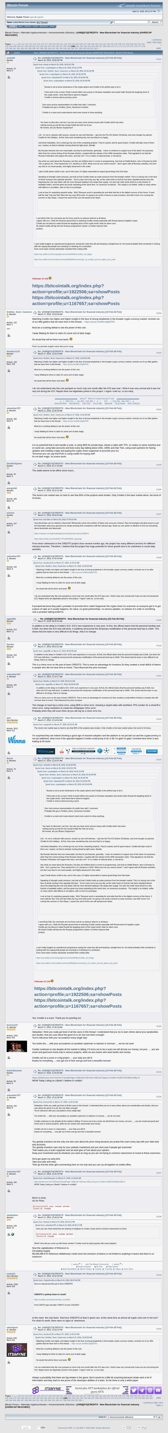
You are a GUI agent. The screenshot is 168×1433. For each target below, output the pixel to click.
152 (41, 46)
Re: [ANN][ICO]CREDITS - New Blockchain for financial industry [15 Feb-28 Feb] (80, 58)
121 (61, 44)
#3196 (158, 1097)
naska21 (11, 1273)
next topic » (159, 1403)
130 (96, 44)
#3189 (158, 620)
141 (139, 44)
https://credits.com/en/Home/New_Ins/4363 (52, 1300)
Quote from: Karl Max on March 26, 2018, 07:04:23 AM (54, 519)
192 (57, 48)
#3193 (158, 760)
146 (18, 46)
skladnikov (12, 1215)
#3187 (158, 514)
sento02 (11, 58)
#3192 (158, 719)
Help (21, 26)
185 (30, 48)
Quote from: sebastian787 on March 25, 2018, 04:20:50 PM (64, 77)
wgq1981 (11, 619)
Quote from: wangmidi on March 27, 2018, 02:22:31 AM (55, 724)
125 (77, 44)
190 (49, 48)
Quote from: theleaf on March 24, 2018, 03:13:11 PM (54, 1222)
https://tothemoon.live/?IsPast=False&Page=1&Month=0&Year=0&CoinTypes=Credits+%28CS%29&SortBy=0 (86, 1077)
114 (34, 44)
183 (22, 48)
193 (61, 48)
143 (7, 46)
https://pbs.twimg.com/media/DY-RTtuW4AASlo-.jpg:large (58, 539)
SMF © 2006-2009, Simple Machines (95, 1428)
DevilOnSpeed (14, 463)
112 (27, 44)
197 (76, 48)
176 (135, 46)
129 (92, 44)
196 (72, 48)
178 (143, 46)
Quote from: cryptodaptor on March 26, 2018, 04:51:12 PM (58, 68)
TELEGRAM (120, 404)
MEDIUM (108, 404)
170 (112, 46)
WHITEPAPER (60, 404)
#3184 (158, 409)
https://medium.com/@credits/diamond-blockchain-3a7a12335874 (61, 534)
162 (81, 46)
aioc (9, 718)
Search (28, 26)
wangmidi (12, 488)
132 (104, 44)
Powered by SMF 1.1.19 (68, 1428)
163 (85, 46)
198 (80, 48)
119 (54, 44)
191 (53, 48)
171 (116, 46)
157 (61, 46)
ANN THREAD (134, 404)
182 (18, 48)
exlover (10, 513)
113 (30, 44)
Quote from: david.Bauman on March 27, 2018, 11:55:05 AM (57, 1178)
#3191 (158, 676)
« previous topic (150, 1402)
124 (73, 44)
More (52, 26)
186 (34, 48)
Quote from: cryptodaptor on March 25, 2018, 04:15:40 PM (66, 81)
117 (46, 44)
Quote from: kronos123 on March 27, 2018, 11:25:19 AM (55, 1102)
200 (88, 48)
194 (64, 48)
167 (101, 46)
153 (45, 46)
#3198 (158, 1217)
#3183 (158, 353)
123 (69, 44)
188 (41, 48)
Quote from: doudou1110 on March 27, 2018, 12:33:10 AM (56, 563)
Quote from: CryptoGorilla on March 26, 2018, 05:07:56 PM (56, 1280)
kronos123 (12, 1025)
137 (123, 44)
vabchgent (12, 1327)
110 (19, 44)
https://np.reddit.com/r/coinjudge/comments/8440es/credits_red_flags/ (63, 254)
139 (131, 44)
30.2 (38, 22)
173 (124, 46)
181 (14, 48)
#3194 (158, 1026)
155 (53, 46)
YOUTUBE (97, 404)
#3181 (158, 59)
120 (58, 44)
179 (7, 48)
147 (22, 46)
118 (50, 44)
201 (92, 48)
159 (68, 46)
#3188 (158, 557)
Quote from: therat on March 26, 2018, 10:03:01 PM (53, 64)
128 (88, 44)
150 (34, 46)
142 (143, 44)
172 (120, 46)
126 (81, 44)
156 (57, 46)
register (40, 17)
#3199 (158, 1275)
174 (128, 46)
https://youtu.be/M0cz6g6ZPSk (100, 322)
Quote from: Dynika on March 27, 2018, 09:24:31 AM (54, 681)
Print (159, 48)
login (32, 17)
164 (89, 46)
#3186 (158, 489)
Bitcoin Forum (12, 32)
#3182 (158, 313)
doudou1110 (13, 351)
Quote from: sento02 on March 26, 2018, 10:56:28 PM (54, 765)
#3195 (158, 1072)
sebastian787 (14, 408)
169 (108, 46)
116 (42, 44)
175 (131, 46)
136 (119, 44)
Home (13, 26)
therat (10, 758)
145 (14, 46)
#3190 (158, 646)
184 (26, 48)
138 (127, 44)
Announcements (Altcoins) (61, 32)
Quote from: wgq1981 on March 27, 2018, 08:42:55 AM (55, 651)
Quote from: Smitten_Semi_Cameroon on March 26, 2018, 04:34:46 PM (65, 71)
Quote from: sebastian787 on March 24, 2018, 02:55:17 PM (58, 1225)
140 (135, 44)
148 (26, 46)
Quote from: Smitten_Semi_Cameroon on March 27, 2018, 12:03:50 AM (61, 358)
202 (96, 48)
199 (84, 48)
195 (68, 48)
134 (112, 44)
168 (104, 46)
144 (10, 46)
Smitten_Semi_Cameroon (20, 312)
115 (38, 44)
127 (85, 44)
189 (45, 48)
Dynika (10, 644)
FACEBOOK (74, 404)
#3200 (158, 1329)
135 (115, 44)
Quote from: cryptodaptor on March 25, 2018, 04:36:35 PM (62, 74)
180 (10, 48)
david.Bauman (14, 1070)
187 (37, 48)
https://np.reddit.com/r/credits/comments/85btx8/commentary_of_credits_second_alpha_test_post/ (74, 259)
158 (64, 46)
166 (97, 46)
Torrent (44, 22)
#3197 (158, 1173)
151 (37, 46)
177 (139, 46)
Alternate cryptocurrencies (34, 32)
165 (93, 46)
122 (65, 44)
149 (30, 46)
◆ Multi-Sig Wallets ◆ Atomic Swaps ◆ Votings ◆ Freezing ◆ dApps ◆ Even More (97, 1269)
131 (100, 44)
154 (49, 46)
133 (108, 44)
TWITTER (86, 404)
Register (44, 26)
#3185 (158, 465)
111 (23, 44)
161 (77, 46)
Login (35, 26)
